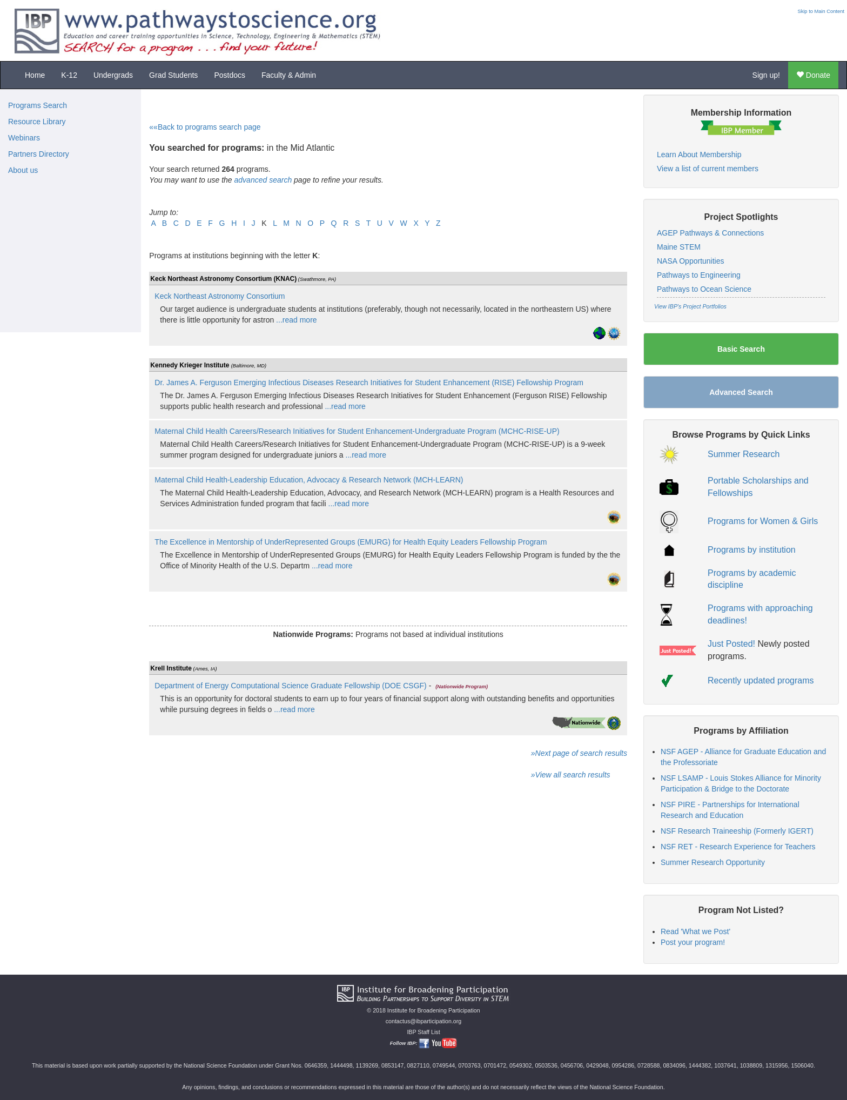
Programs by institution (752, 549)
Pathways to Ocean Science (704, 289)
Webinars (24, 137)
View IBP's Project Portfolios (690, 306)
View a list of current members (707, 168)
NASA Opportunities (690, 261)
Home (35, 75)
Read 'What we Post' (695, 931)
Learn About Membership (699, 154)
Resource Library (37, 121)
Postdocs (229, 75)
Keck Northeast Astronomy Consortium (219, 296)
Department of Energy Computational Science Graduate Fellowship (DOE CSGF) (290, 685)
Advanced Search (741, 392)
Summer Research (743, 454)
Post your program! (693, 942)
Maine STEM (679, 247)
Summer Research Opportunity (713, 862)
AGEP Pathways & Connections (710, 233)
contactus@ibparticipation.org (424, 1021)
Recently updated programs (761, 680)
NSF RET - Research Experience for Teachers (738, 846)
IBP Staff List (423, 1032)
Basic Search (741, 349)
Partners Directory (38, 154)
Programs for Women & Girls (763, 521)
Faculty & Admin (288, 75)
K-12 (69, 75)
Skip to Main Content (820, 11)
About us (23, 170)
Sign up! (766, 75)
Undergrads (113, 75)
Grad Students (173, 75)
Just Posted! (731, 643)
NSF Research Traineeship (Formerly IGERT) (737, 831)
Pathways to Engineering (699, 275)
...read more (295, 320)
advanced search (263, 180)
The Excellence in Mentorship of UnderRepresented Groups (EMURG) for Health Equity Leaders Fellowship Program (350, 542)
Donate (813, 75)
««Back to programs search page (204, 127)
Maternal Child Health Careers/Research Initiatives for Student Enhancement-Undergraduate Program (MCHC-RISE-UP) (356, 431)
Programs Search (37, 105)
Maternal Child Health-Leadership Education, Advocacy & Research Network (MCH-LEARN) (308, 479)
